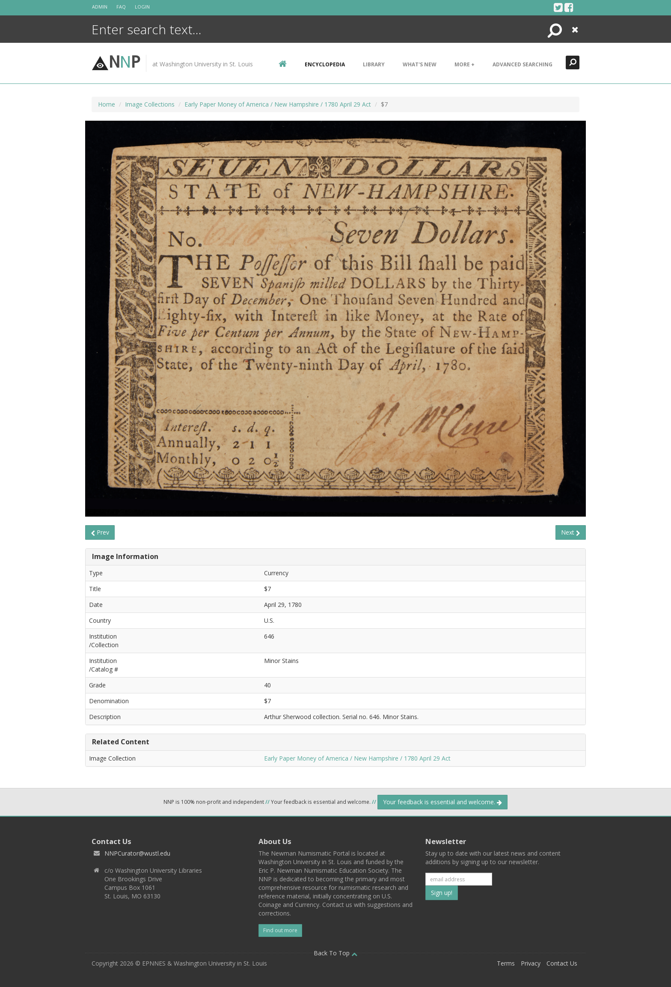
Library (374, 64)
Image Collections (150, 104)
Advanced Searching (522, 64)
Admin (99, 6)
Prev (100, 532)
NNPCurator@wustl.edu (137, 853)
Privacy (530, 963)
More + (464, 64)
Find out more (280, 930)
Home (106, 104)
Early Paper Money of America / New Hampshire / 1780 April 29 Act (277, 104)
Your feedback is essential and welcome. (442, 802)
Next (570, 532)
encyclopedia (325, 64)
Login (142, 6)
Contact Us (561, 963)
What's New (419, 64)
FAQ (121, 6)
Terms (506, 963)
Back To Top (335, 953)
